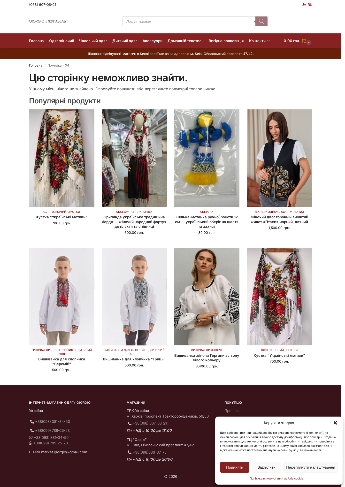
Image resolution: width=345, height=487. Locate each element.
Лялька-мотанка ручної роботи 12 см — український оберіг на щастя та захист (206, 222)
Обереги (207, 211)
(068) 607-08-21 (42, 4)
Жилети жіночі (266, 211)
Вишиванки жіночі (206, 350)
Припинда (144, 211)
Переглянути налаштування (310, 467)
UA (303, 4)
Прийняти (234, 467)
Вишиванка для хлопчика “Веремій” (61, 361)
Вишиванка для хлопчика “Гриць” (134, 359)
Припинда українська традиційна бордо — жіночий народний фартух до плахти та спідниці (134, 222)
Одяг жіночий (54, 211)
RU (310, 4)
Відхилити (267, 467)
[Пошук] (261, 21)
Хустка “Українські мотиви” (61, 217)
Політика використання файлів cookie (276, 478)
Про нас (231, 410)
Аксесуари (125, 211)
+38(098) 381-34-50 (52, 421)
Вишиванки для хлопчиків (53, 350)
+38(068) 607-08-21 (150, 423)
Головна (35, 65)
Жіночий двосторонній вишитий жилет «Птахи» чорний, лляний (279, 219)
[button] (335, 422)
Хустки (74, 211)
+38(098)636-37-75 (150, 452)
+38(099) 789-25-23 (52, 430)
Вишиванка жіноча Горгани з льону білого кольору (206, 358)
